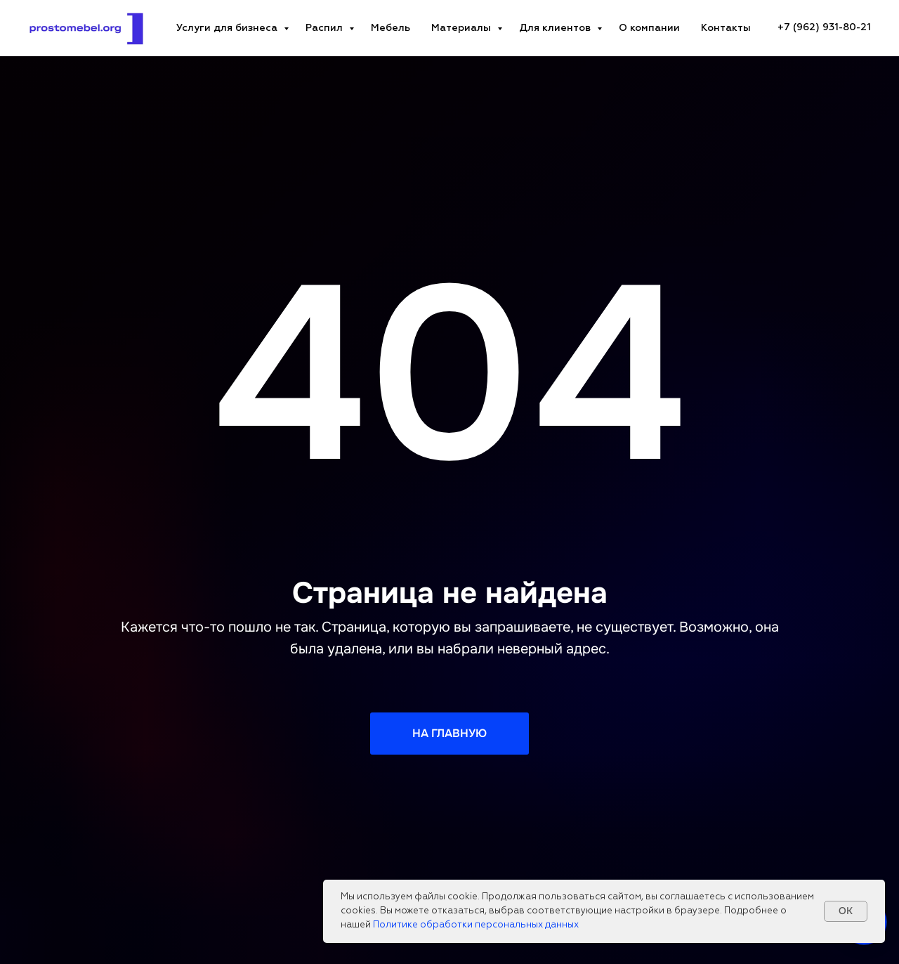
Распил (326, 28)
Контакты (726, 28)
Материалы (462, 28)
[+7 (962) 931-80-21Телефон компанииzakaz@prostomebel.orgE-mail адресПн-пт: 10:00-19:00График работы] (824, 28)
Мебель (390, 28)
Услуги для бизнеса (228, 28)
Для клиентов (556, 28)
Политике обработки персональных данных (476, 925)
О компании (649, 28)
